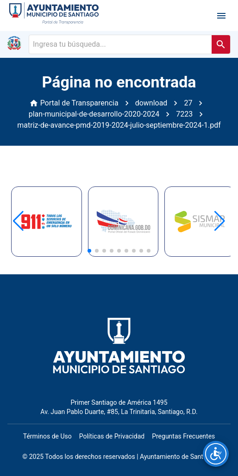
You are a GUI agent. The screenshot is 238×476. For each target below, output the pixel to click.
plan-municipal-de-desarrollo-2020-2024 (94, 114)
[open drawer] (221, 15)
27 (188, 103)
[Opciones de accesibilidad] (216, 454)
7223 (184, 114)
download (151, 103)
